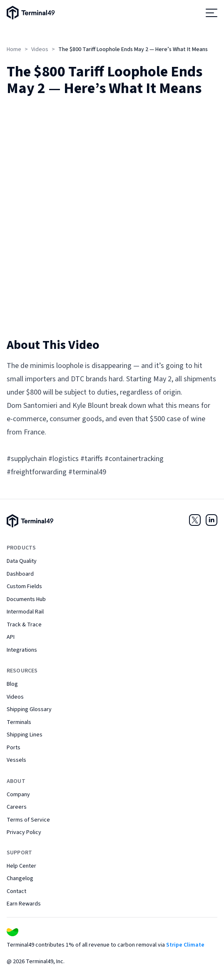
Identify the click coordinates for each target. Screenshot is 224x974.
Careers (17, 807)
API (11, 637)
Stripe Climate (185, 945)
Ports (13, 747)
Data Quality (22, 561)
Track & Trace (24, 625)
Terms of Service (28, 820)
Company (18, 794)
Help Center (21, 866)
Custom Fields (24, 586)
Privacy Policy (24, 832)
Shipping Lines (24, 735)
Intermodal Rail (25, 612)
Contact (16, 891)
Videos (39, 49)
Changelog (20, 878)
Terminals (19, 722)
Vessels (16, 760)
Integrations (22, 650)
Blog (12, 684)
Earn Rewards (24, 904)
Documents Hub (26, 599)
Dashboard (20, 574)
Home (14, 49)
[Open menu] (211, 13)
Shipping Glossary (29, 709)
